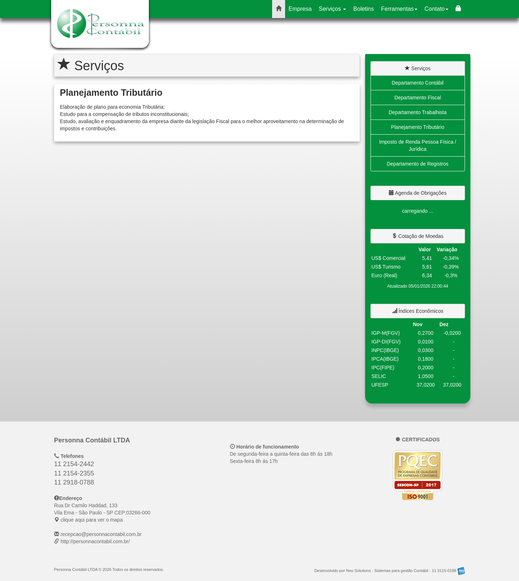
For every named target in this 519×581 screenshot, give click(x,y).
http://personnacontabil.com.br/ (95, 541)
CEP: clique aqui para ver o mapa (102, 513)
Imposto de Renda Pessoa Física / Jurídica (417, 145)
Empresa (300, 9)
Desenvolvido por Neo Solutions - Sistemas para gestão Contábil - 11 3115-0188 (389, 570)
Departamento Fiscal (417, 97)
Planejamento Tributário (417, 127)
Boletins (363, 9)
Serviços (332, 9)
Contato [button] (436, 9)
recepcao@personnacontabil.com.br (101, 534)
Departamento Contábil (418, 83)
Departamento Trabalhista (418, 112)
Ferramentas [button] (399, 9)
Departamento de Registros (417, 164)
